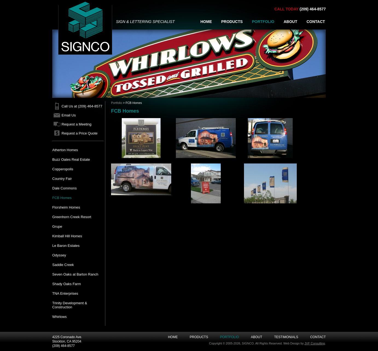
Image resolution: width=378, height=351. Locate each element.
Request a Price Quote (80, 133)
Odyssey (59, 255)
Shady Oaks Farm (66, 284)
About (256, 337)
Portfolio (116, 102)
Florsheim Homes (66, 207)
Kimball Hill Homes (67, 236)
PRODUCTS (232, 21)
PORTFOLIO (263, 21)
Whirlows (59, 317)
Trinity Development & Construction (69, 305)
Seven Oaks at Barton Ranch (75, 274)
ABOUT (290, 21)
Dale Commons (64, 188)
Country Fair (62, 179)
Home (173, 337)
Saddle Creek (63, 265)
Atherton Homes (65, 150)
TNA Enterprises (65, 293)
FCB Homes (62, 198)
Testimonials (286, 337)
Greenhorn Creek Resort (71, 217)
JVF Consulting (314, 343)
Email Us (69, 115)
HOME (206, 21)
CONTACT (316, 21)
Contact (318, 337)
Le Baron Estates (66, 246)
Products (199, 337)
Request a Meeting (76, 124)
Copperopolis (62, 169)
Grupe (57, 226)
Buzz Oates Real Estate (71, 159)
